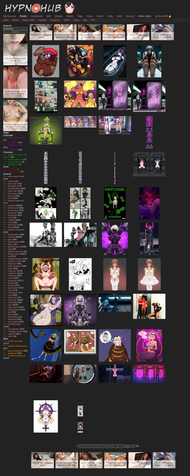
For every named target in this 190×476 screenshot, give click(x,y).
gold (10, 249)
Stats (110, 16)
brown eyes (13, 208)
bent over (12, 183)
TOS (93, 20)
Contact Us (55, 20)
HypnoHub (12, 4)
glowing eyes (14, 246)
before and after (15, 341)
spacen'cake (14, 171)
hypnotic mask (15, 261)
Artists (70, 16)
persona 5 (13, 150)
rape (10, 290)
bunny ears (13, 210)
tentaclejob (13, 317)
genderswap (14, 242)
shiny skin (13, 297)
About (76, 20)
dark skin (12, 225)
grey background (16, 351)
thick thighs (13, 322)
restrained (13, 292)
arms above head (16, 176)
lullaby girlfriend (15, 159)
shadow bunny (15, 162)
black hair (12, 191)
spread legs (13, 309)
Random (42, 20)
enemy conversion (16, 229)
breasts (12, 205)
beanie (11, 181)
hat (9, 256)
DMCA (67, 20)
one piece (13, 142)
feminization (14, 234)
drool (10, 227)
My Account (9, 16)
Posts (23, 16)
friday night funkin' (16, 137)
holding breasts (15, 259)
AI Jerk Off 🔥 (163, 16)
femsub (12, 237)
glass (10, 244)
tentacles (12, 319)
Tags (79, 16)
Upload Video (28, 20)
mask (11, 278)
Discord (130, 16)
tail (9, 312)
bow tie (11, 196)
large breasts (14, 266)
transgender (14, 329)
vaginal (11, 334)
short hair (12, 300)
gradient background (17, 346)
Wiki (48, 16)
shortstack (13, 302)
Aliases (59, 16)
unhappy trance (15, 331)
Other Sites (144, 16)
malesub (12, 275)
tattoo (11, 314)
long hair (12, 271)
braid (10, 198)
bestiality (12, 186)
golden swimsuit (15, 251)
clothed (11, 220)
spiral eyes (13, 307)
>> (120, 446)
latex (10, 268)
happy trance (14, 254)
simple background (16, 355)
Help (119, 16)
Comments (36, 16)
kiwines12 (13, 169)
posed (11, 283)
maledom (12, 273)
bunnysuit (12, 215)
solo (10, 305)
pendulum (13, 280)
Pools (89, 16)
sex (10, 295)
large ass (12, 263)
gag (10, 239)
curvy (11, 222)
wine (10, 336)
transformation (14, 324)
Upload (15, 20)
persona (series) (15, 145)
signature (12, 353)
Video (6, 20)
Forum (99, 16)
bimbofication (14, 188)
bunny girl (13, 213)
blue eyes (12, 193)
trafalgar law (14, 164)
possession (13, 288)
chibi (10, 217)
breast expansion (16, 200)
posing (11, 285)
